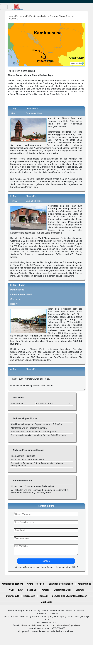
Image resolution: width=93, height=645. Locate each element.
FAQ (20, 590)
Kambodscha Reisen (47, 16)
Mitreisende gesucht (12, 584)
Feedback (32, 590)
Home (10, 16)
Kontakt (43, 596)
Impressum (29, 596)
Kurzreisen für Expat (25, 16)
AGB (11, 590)
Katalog (46, 590)
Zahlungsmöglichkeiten (61, 584)
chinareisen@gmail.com (68, 625)
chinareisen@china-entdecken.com (37, 625)
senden (46, 561)
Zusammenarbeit (62, 590)
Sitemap (80, 590)
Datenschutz (12, 596)
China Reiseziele (35, 584)
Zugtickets (46, 602)
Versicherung (84, 584)
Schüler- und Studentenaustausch (69, 596)
